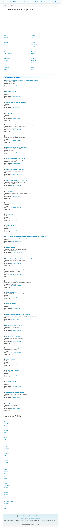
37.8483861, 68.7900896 (16, 330)
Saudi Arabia (6, 480)
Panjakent (6, 60)
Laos (5, 455)
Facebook (23, 518)
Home (20, 1)
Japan (5, 444)
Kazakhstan (6, 448)
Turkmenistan (7, 499)
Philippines (6, 474)
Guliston (33, 42)
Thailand (6, 494)
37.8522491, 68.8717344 (16, 174)
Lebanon (6, 457)
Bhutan (5, 425)
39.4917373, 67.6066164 (16, 364)
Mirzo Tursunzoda (8, 53)
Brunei (5, 428)
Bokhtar (33, 35)
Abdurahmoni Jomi (8, 33)
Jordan (5, 446)
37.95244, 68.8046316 (16, 308)
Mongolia (6, 462)
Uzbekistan (6, 503)
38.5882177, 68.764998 (16, 241)
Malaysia (6, 460)
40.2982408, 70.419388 (16, 386)
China (5, 432)
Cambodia (6, 430)
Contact (55, 1)
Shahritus (33, 62)
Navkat (5, 56)
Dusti (32, 37)
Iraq (5, 441)
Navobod (33, 56)
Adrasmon (33, 33)
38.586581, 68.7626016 (16, 196)
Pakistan (6, 471)
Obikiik (32, 58)
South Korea (7, 485)
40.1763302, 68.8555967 (16, 141)
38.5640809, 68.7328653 (16, 185)
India (5, 435)
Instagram (37, 518)
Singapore (6, 483)
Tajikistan (6, 492)
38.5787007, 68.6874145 (16, 252)
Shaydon (6, 65)
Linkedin (28, 518)
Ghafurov (33, 40)
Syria (5, 490)
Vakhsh (5, 69)
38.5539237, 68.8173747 (16, 286)
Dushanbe (6, 37)
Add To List (36, 1)
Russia (5, 478)
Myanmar (6, 464)
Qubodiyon (33, 60)
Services (49, 1)
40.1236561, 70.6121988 (16, 274)
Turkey (5, 496)
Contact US (25, 516)
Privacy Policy (32, 516)
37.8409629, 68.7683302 (16, 297)
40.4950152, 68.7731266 (16, 319)
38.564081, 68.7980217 (16, 107)
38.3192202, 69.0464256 (16, 352)
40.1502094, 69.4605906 (16, 85)
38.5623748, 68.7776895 (16, 152)
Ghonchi (6, 42)
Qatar (5, 476)
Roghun (5, 62)
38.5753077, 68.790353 (16, 129)
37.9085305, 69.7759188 (16, 408)
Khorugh (33, 46)
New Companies (28, 1)
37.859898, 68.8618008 (16, 163)
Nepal (5, 467)
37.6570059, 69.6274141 (16, 96)
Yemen (5, 508)
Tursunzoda (6, 67)
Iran (5, 439)
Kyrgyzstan (6, 453)
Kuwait (5, 451)
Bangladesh (6, 423)
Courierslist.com (11, 2)
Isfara (5, 46)
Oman (5, 469)
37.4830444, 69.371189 (16, 230)
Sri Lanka (6, 487)
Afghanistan (7, 419)
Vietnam (6, 506)
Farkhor (5, 40)
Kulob (5, 51)
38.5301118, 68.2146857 (16, 207)
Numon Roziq (7, 58)
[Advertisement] (30, 21)
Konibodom (33, 49)
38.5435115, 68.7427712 (16, 375)
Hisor (5, 44)
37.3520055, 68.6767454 (16, 219)
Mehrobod (33, 51)
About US (43, 1)
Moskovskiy (33, 53)
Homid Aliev (34, 44)
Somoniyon (33, 65)
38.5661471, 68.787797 (16, 397)
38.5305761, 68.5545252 (16, 118)
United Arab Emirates (9, 501)
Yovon (32, 69)
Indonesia (6, 437)
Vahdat (32, 67)
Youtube (33, 518)
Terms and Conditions (41, 516)
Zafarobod (6, 72)
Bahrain (5, 421)
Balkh (5, 35)
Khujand (6, 49)
